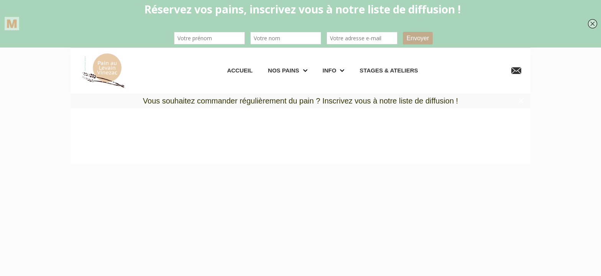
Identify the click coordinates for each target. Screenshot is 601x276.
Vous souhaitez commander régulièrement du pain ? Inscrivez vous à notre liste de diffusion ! (300, 101)
